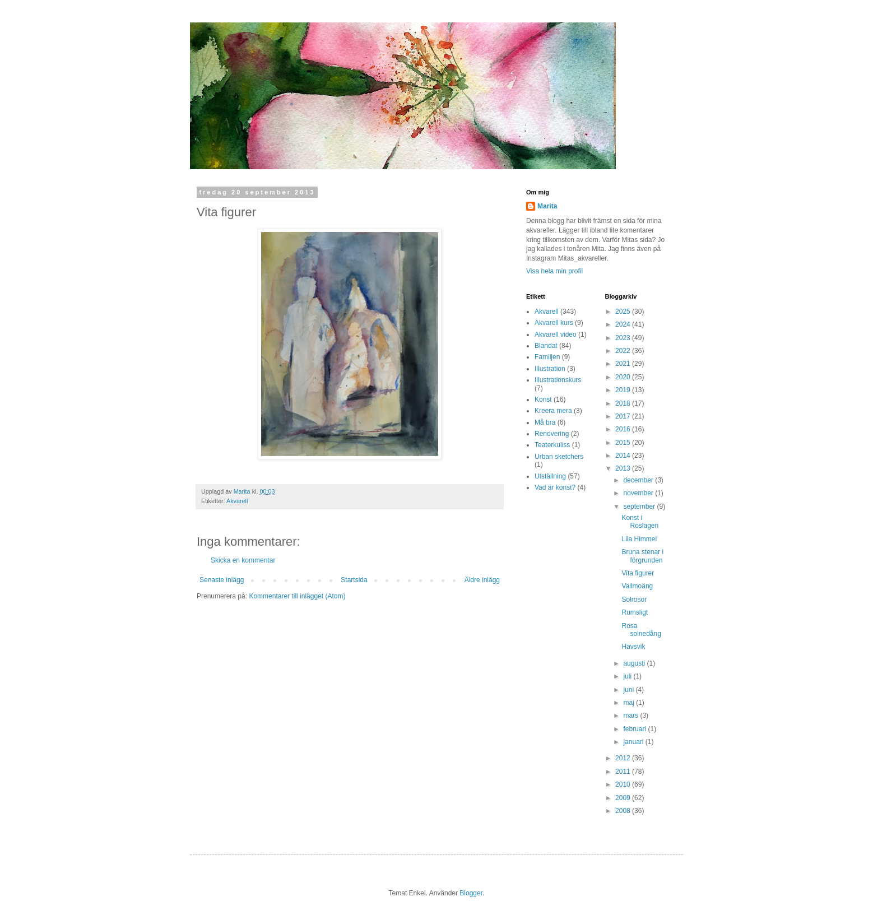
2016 (623, 429)
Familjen (547, 357)
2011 (623, 771)
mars (631, 715)
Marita (547, 206)
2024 (623, 324)
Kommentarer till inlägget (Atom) (297, 596)
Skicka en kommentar (243, 560)
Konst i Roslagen (639, 521)
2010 (623, 784)
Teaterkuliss (552, 445)
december (639, 480)
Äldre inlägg (482, 580)
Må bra (545, 422)
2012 (623, 758)
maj (629, 703)
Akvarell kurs (554, 323)
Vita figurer (637, 573)
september (640, 506)
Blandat (546, 346)
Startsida (354, 580)
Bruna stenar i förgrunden (642, 556)
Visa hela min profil (554, 271)
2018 (623, 403)
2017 (623, 416)
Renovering (552, 434)
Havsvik (633, 646)
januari (634, 742)
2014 (623, 455)
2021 (623, 364)
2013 (623, 468)
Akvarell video (556, 334)
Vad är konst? (555, 487)
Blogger (470, 893)
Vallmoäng (637, 586)
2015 (623, 443)
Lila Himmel (639, 539)
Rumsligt (634, 612)
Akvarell (237, 501)
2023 (623, 338)
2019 (623, 390)
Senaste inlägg (221, 580)
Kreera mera (553, 411)
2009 (623, 798)
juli (628, 676)
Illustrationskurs (558, 380)
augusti (635, 663)
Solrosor (634, 599)
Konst (543, 399)
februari (635, 729)
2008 (623, 811)
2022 (623, 351)
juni (629, 690)
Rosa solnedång (641, 630)
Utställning (550, 476)
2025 (623, 311)
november (639, 493)
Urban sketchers (559, 457)
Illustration (550, 369)
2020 (623, 377)
